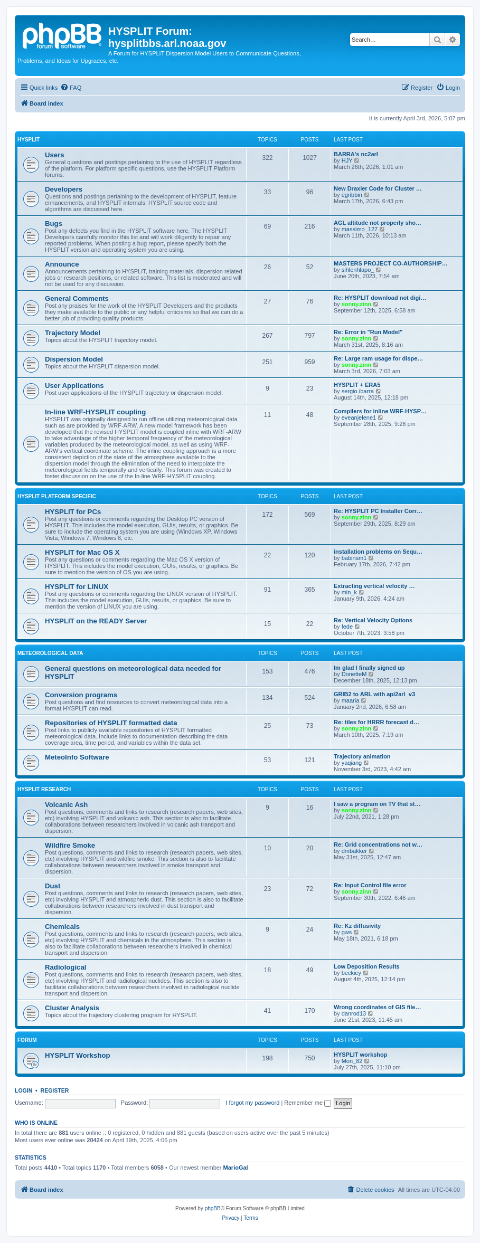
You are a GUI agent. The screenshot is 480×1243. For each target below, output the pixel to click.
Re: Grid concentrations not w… (378, 844)
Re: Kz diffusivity (357, 926)
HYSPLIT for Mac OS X (82, 552)
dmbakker (354, 851)
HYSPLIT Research (44, 789)
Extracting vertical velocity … (374, 586)
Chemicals (62, 927)
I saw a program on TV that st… (377, 804)
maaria (351, 700)
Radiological (65, 967)
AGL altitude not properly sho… (377, 223)
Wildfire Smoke (70, 845)
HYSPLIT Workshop (77, 1055)
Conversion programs (81, 695)
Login (23, 1090)
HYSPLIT (28, 140)
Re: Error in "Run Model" (368, 332)
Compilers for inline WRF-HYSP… (380, 411)
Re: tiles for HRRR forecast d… (376, 722)
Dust (52, 886)
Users (54, 155)
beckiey (351, 973)
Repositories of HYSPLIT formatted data (111, 723)
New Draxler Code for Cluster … (378, 188)
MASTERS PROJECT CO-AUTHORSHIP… (391, 263)
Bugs (53, 223)
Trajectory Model (72, 333)
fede (347, 626)
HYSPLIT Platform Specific (56, 496)
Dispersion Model (74, 359)
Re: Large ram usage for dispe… (378, 358)
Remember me (307, 1102)
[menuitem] (70, 87)
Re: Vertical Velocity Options (373, 620)
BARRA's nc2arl (356, 154)
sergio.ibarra (358, 391)
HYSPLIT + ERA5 (357, 385)
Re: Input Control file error (370, 885)
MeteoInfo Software (77, 757)
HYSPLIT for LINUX (76, 587)
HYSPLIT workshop (360, 1054)
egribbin (352, 195)
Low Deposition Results (367, 966)
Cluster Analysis (72, 1008)
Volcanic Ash (66, 805)
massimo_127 (360, 229)
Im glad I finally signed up (369, 668)
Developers (63, 189)
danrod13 (354, 1013)
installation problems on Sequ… (378, 551)
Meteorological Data (50, 653)
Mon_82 (352, 1061)
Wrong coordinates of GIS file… (377, 1007)
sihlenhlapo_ (358, 270)
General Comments (77, 298)
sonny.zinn (357, 304)
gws (347, 932)
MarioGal (235, 1167)
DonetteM (354, 674)
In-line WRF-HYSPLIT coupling (95, 412)
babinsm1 (354, 558)
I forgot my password (252, 1102)
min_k (349, 592)
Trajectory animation (362, 756)
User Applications (74, 386)
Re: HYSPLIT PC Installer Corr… (378, 511)
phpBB (213, 1208)
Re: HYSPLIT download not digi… (380, 298)
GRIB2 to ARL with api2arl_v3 (374, 694)
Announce (62, 264)
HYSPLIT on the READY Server (96, 621)
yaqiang (352, 763)
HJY (347, 160)
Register (55, 1090)
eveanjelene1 (359, 417)
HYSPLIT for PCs (73, 512)
